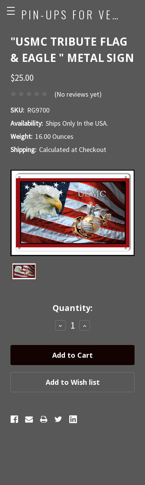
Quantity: (72, 307)
